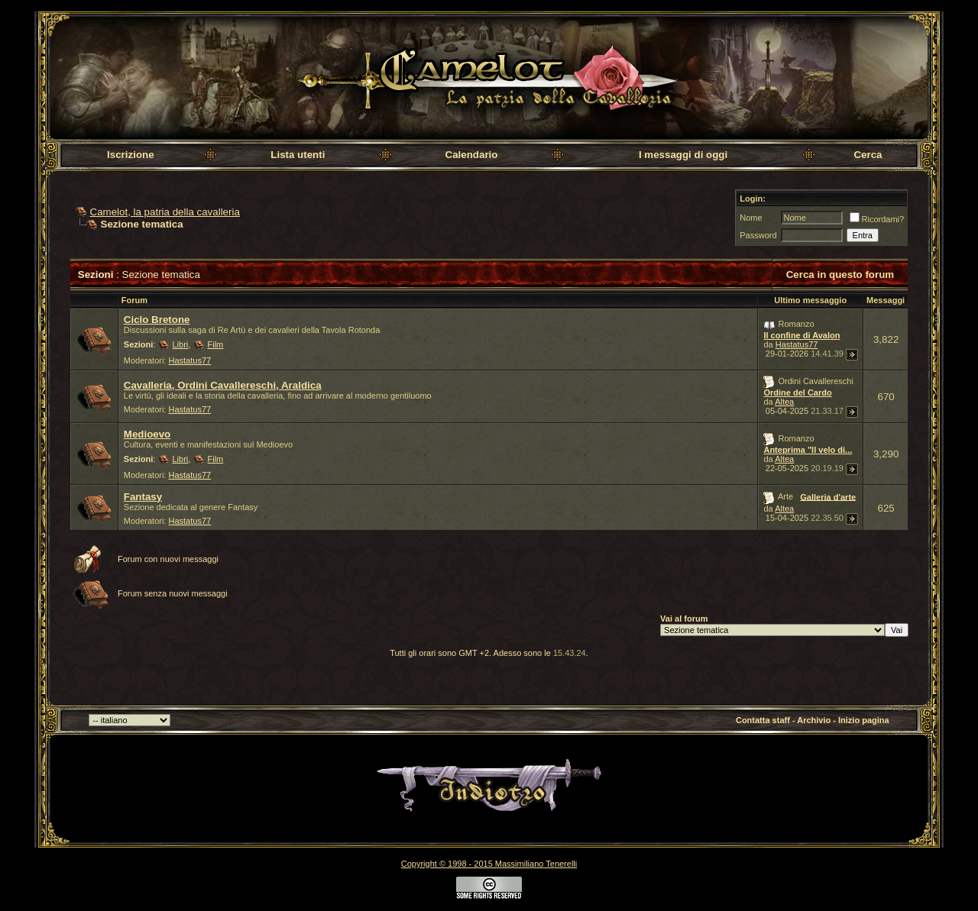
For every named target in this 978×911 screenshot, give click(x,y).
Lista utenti (297, 154)
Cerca (867, 154)
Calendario (471, 154)
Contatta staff (763, 720)
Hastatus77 (190, 360)
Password (758, 235)
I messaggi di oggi (683, 154)
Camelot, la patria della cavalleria (165, 212)
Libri (181, 344)
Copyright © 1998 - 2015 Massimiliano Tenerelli (489, 863)
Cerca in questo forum (840, 274)
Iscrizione (130, 154)
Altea (784, 401)
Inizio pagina (863, 720)
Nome (751, 217)
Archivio (814, 720)
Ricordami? (877, 219)
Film (215, 344)
